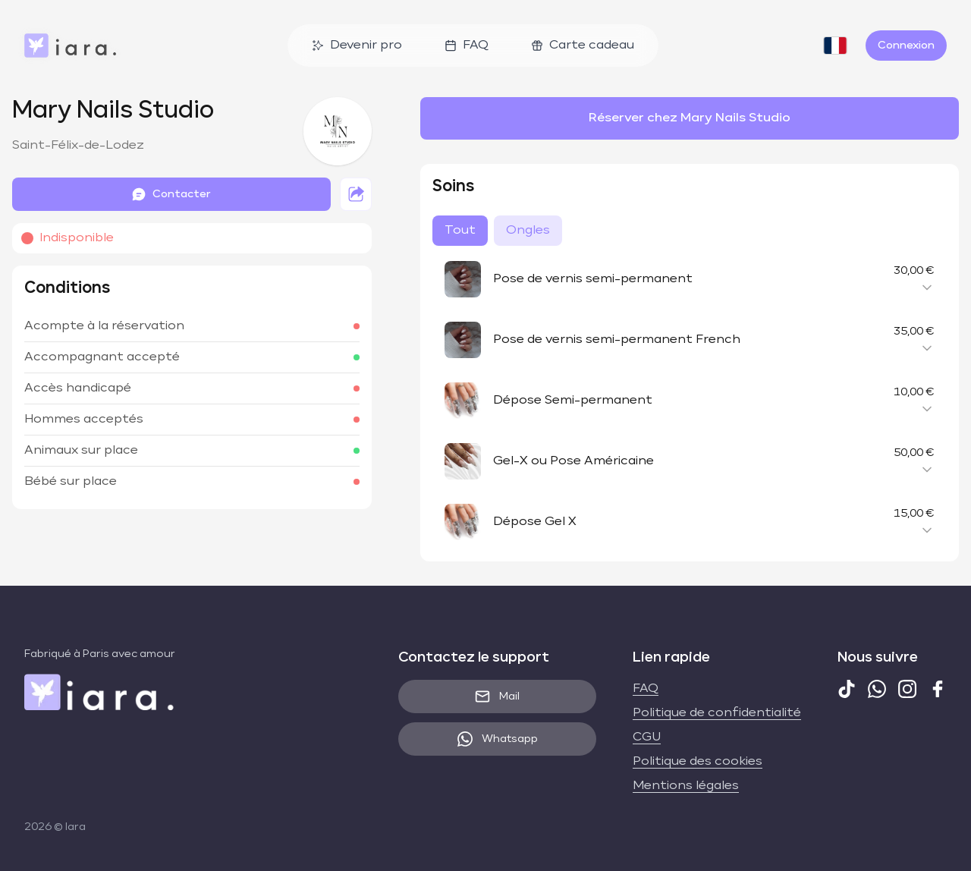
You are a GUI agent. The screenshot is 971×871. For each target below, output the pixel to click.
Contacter (171, 194)
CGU (647, 737)
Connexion (906, 45)
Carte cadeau (582, 45)
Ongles (528, 231)
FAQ (467, 45)
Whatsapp (497, 739)
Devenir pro (357, 45)
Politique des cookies (697, 762)
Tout (460, 231)
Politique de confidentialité (717, 713)
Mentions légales (686, 786)
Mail (497, 696)
